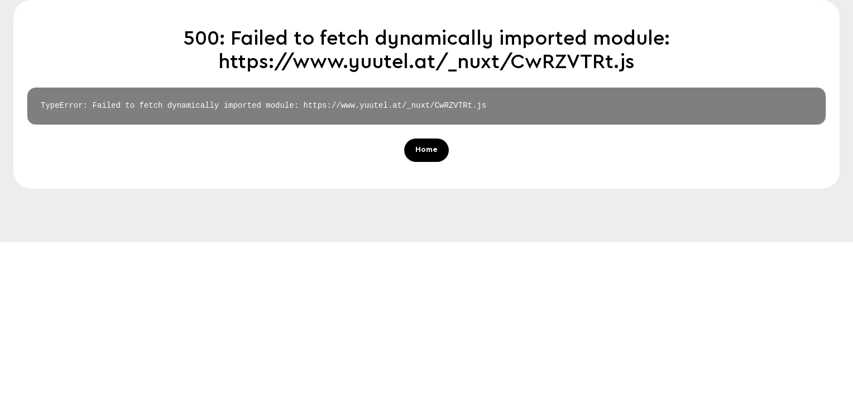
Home (426, 150)
